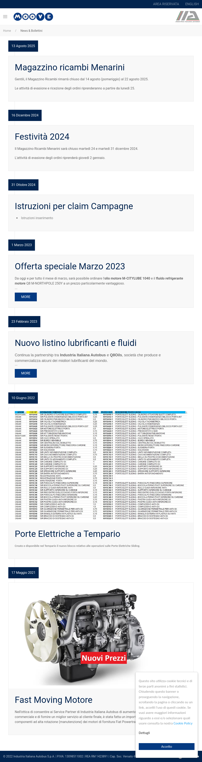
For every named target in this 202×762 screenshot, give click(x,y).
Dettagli (144, 733)
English (192, 4)
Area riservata (166, 4)
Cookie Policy (182, 723)
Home (7, 30)
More (25, 297)
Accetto (166, 746)
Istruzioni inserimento (37, 218)
